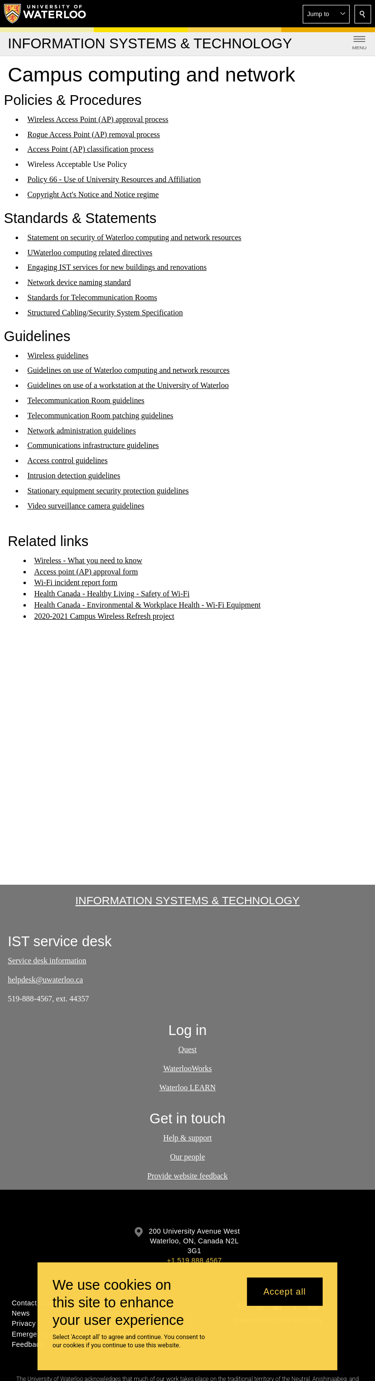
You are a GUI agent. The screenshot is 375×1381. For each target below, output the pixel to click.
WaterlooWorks (187, 1068)
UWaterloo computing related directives (89, 252)
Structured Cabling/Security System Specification (105, 312)
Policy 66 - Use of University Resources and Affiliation (114, 179)
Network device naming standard (79, 282)
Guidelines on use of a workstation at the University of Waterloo (128, 385)
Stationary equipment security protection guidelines (108, 491)
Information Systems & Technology (187, 900)
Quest (187, 1049)
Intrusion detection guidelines (73, 475)
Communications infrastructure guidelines (93, 445)
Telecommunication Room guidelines (86, 400)
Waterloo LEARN (187, 1087)
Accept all (284, 1292)
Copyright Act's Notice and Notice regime (93, 194)
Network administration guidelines (81, 430)
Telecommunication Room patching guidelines (100, 415)
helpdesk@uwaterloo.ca (45, 979)
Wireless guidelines (57, 355)
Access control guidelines (67, 460)
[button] (326, 14)
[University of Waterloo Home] (45, 13)
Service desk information (47, 960)
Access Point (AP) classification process (90, 149)
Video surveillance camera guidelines (85, 505)
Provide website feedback (187, 1176)
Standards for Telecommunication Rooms (92, 297)
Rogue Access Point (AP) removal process (93, 134)
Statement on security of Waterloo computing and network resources (134, 237)
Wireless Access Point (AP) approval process (97, 119)
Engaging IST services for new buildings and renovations (117, 267)
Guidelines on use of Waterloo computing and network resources (128, 370)
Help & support (187, 1138)
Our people (187, 1157)
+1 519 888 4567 (194, 1260)
